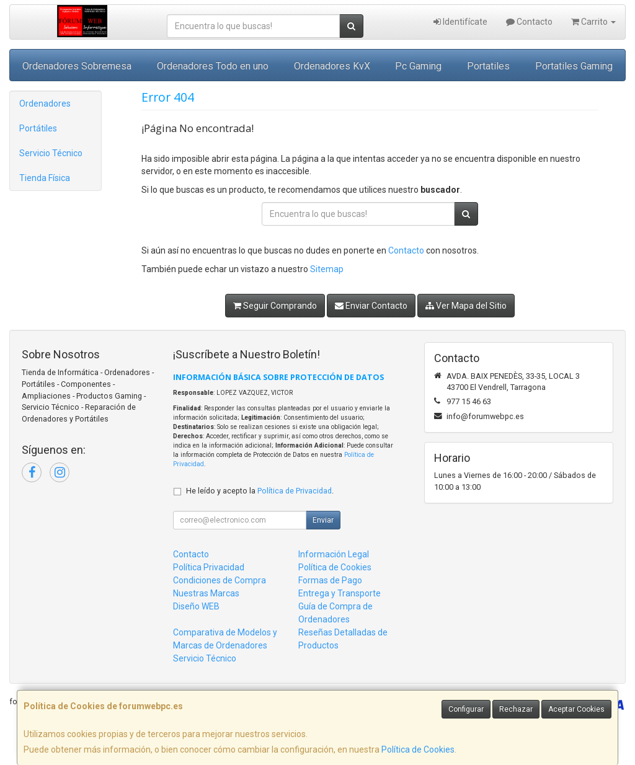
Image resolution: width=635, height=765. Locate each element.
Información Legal (333, 554)
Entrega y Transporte (339, 593)
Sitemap (327, 269)
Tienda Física (44, 178)
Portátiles (38, 128)
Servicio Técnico (50, 153)
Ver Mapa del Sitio (466, 306)
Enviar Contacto (371, 306)
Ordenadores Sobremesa (76, 66)
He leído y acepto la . (260, 490)
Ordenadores (45, 103)
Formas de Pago (330, 580)
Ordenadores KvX (332, 66)
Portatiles (488, 66)
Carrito (593, 22)
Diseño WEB (196, 606)
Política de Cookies (418, 749)
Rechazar (516, 709)
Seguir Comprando (275, 306)
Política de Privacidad (294, 490)
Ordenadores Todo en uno (213, 66)
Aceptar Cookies (576, 709)
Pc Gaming (418, 66)
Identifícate (460, 22)
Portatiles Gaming (574, 66)
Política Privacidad (208, 567)
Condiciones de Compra (219, 580)
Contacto (529, 22)
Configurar (466, 709)
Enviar (323, 520)
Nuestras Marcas (206, 593)
